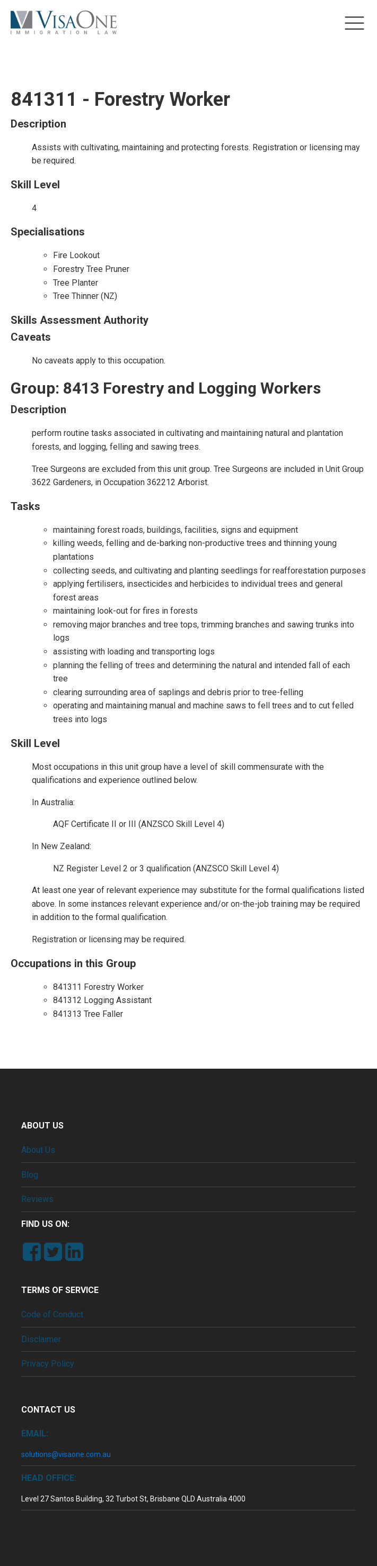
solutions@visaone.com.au (66, 1454)
